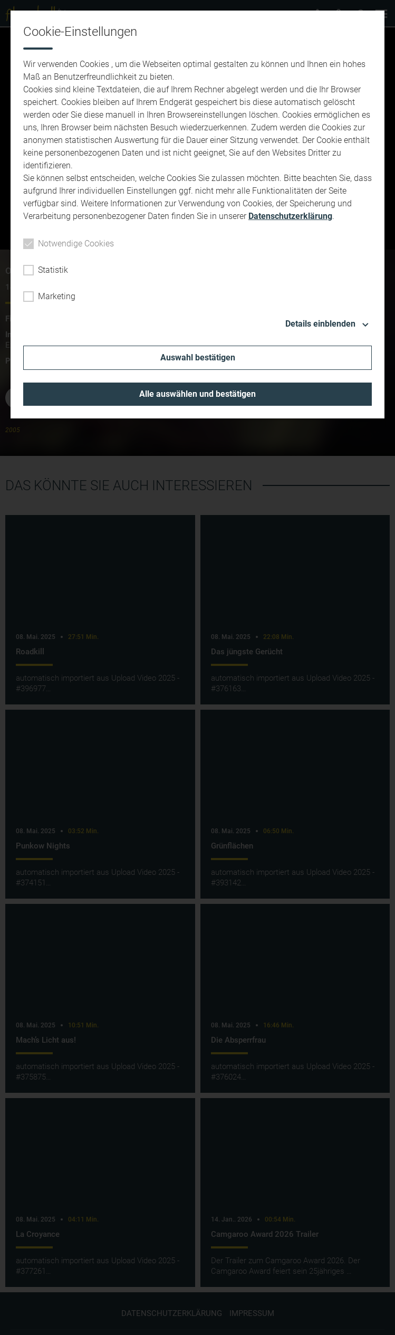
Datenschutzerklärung (290, 216)
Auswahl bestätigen (197, 357)
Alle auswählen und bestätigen (197, 394)
